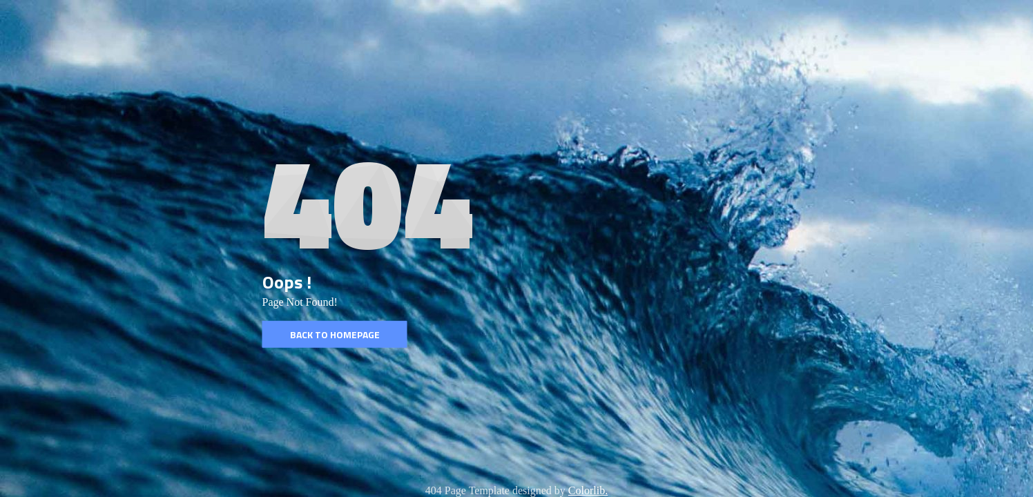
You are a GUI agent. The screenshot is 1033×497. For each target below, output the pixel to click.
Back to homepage (335, 334)
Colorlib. (588, 490)
